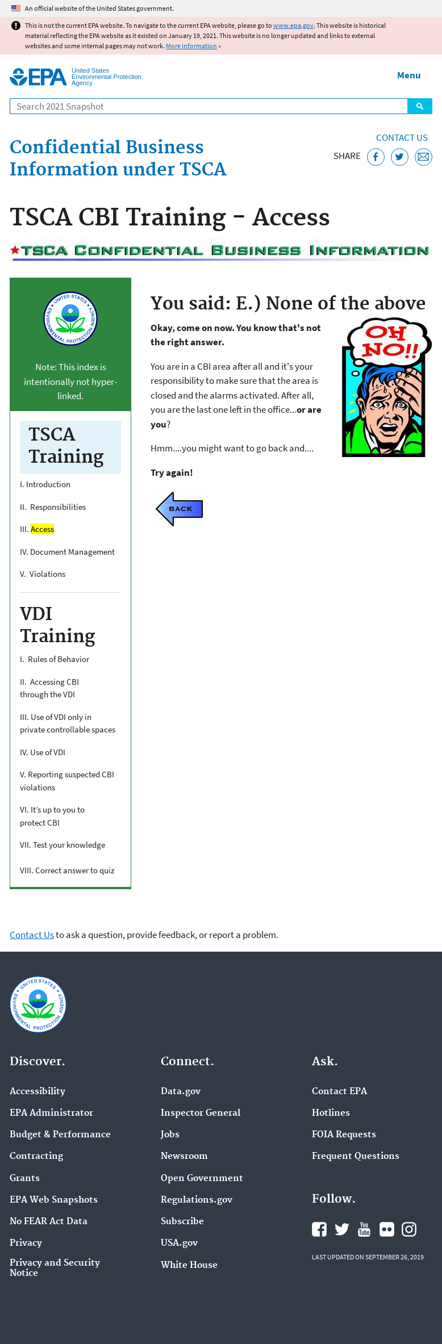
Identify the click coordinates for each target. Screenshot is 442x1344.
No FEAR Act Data (48, 1222)
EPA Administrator (51, 1113)
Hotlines (331, 1113)
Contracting (36, 1157)
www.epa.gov (293, 25)
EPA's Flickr (387, 1229)
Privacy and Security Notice (55, 1268)
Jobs (170, 1135)
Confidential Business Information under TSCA (118, 159)
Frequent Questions (355, 1157)
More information (191, 45)
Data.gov (181, 1092)
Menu (409, 75)
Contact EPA (339, 1092)
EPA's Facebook (319, 1229)
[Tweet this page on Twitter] (399, 157)
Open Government (202, 1179)
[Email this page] (423, 157)
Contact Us (402, 137)
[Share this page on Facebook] (376, 157)
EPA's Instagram (409, 1229)
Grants (25, 1179)
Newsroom (184, 1157)
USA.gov (179, 1243)
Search (419, 106)
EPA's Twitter (342, 1229)
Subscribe (182, 1222)
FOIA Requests (344, 1135)
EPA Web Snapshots (54, 1200)
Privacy (26, 1243)
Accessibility (37, 1092)
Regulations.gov (196, 1200)
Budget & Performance (60, 1135)
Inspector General (200, 1113)
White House (189, 1266)
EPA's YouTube (364, 1229)
